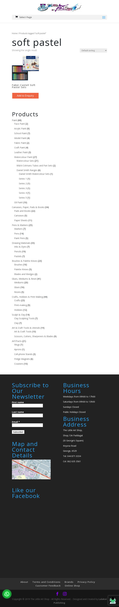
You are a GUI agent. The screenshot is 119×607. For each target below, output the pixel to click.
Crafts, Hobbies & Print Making (27, 296)
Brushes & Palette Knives (24, 260)
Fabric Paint (20, 142)
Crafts (17, 300)
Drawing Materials (21, 243)
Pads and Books (22, 210)
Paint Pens (19, 238)
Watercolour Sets (25, 160)
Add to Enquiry (25, 95)
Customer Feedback (48, 585)
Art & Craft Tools (22, 331)
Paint (14, 120)
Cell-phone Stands (23, 354)
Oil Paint (18, 202)
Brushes (18, 264)
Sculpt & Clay (18, 314)
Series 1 (23, 178)
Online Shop (72, 585)
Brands (69, 581)
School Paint (20, 133)
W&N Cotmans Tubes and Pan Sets (34, 165)
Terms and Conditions (46, 581)
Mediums (19, 282)
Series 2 (23, 183)
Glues (17, 287)
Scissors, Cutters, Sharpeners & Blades (33, 336)
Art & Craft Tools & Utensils (26, 327)
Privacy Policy (86, 581)
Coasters (18, 363)
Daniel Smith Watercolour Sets (34, 173)
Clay (16, 323)
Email (16, 421)
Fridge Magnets (22, 358)
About (24, 581)
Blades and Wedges (24, 274)
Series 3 (23, 188)
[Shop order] (93, 50)
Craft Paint (19, 147)
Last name (18, 412)
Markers (18, 228)
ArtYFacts (17, 341)
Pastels (18, 256)
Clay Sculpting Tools (24, 318)
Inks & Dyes (20, 246)
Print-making (20, 305)
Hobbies (18, 309)
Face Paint (19, 123)
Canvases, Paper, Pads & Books (28, 207)
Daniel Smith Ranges (27, 170)
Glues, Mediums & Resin (24, 278)
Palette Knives (21, 269)
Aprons (17, 349)
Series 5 (23, 197)
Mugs (17, 344)
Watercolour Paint (23, 157)
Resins (17, 292)
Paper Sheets (21, 220)
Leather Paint (21, 152)
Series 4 (23, 192)
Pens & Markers (20, 225)
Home (15, 33)
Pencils (17, 251)
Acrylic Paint (20, 128)
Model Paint (20, 138)
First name (18, 402)
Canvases (19, 215)
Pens (16, 233)
